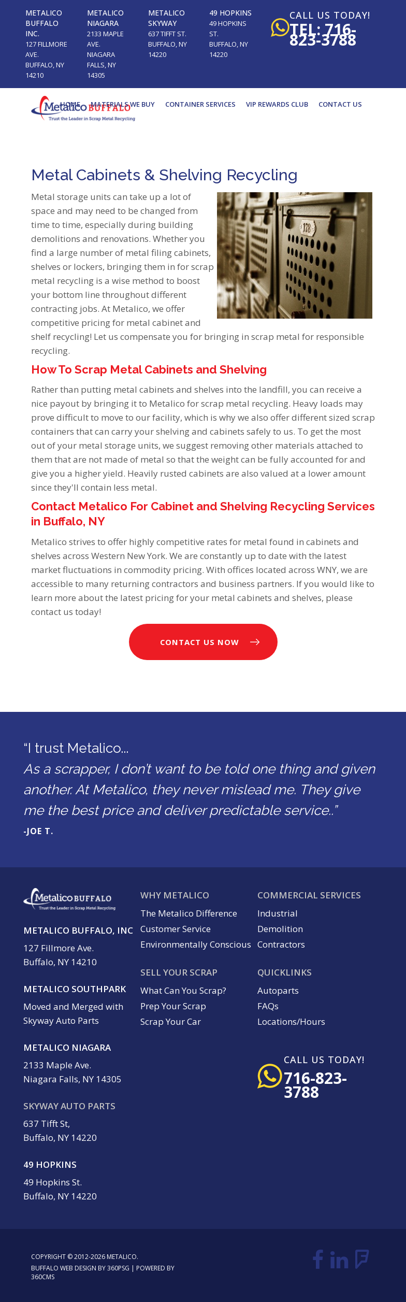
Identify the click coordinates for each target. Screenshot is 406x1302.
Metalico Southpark (74, 989)
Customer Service (175, 929)
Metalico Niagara (105, 18)
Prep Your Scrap (173, 1006)
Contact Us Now (199, 642)
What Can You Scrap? (183, 990)
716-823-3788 (315, 1085)
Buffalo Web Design (63, 1268)
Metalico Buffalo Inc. (43, 23)
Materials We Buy (123, 104)
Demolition (280, 929)
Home (70, 104)
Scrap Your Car (170, 1021)
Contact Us (340, 104)
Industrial (277, 913)
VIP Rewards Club (277, 104)
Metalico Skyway (166, 18)
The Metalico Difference (188, 913)
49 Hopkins (230, 13)
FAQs (268, 1006)
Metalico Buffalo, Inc (78, 930)
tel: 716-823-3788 (322, 34)
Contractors (281, 944)
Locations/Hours (291, 1021)
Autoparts (278, 990)
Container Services (200, 104)
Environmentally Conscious (195, 944)
